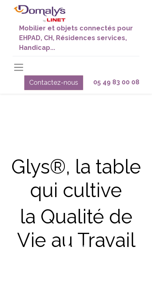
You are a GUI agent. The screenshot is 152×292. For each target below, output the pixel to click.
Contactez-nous (53, 82)
